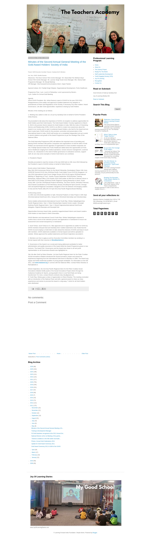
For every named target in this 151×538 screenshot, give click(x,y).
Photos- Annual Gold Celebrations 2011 (43, 441)
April (33, 449)
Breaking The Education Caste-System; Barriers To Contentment (111, 179)
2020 (31, 382)
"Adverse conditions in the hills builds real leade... (45, 438)
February (34, 455)
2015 (31, 395)
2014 (31, 397)
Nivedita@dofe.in (58, 240)
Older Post (85, 353)
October (34, 413)
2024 (31, 372)
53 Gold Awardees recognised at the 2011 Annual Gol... (47, 433)
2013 (31, 400)
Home (58, 353)
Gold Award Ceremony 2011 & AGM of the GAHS (45, 446)
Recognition (98, 81)
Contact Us (98, 83)
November (35, 410)
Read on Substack (98, 99)
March (34, 452)
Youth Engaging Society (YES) (104, 76)
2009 (31, 463)
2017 (31, 390)
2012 (31, 403)
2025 (31, 369)
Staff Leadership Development (104, 74)
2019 (31, 384)
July (33, 421)
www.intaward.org (41, 262)
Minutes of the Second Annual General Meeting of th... (47, 428)
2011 (31, 405)
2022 (31, 377)
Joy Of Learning (99, 78)
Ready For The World (101, 72)
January (34, 457)
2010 (31, 461)
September (35, 415)
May (33, 426)
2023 (31, 374)
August (34, 418)
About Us (97, 67)
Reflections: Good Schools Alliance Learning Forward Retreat (112, 121)
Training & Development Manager (41, 431)
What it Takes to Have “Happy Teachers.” (110, 135)
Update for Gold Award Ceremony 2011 (43, 444)
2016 (31, 392)
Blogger (95, 532)
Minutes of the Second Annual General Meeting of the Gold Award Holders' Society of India (57, 63)
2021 (31, 379)
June (33, 423)
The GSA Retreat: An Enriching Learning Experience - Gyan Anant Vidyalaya (111, 163)
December (35, 408)
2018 (31, 387)
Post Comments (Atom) (43, 357)
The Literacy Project (101, 69)
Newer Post (32, 353)
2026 (31, 366)
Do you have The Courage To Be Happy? (112, 148)
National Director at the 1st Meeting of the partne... (46, 436)
